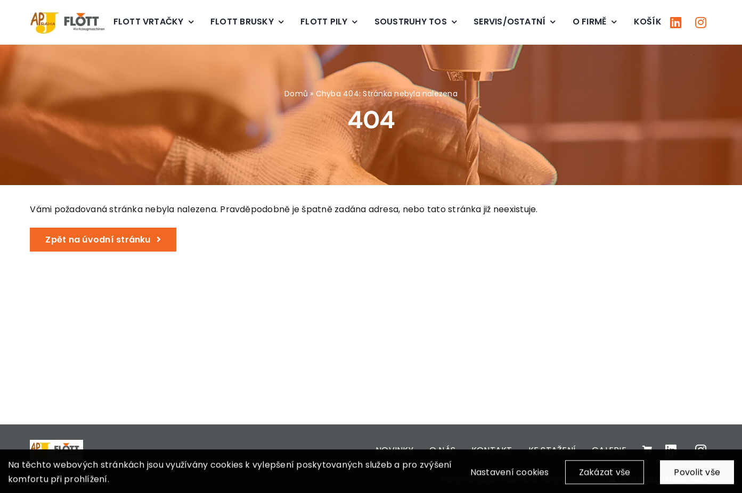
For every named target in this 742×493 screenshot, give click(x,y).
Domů (296, 93)
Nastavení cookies (509, 476)
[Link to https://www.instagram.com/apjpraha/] (700, 22)
